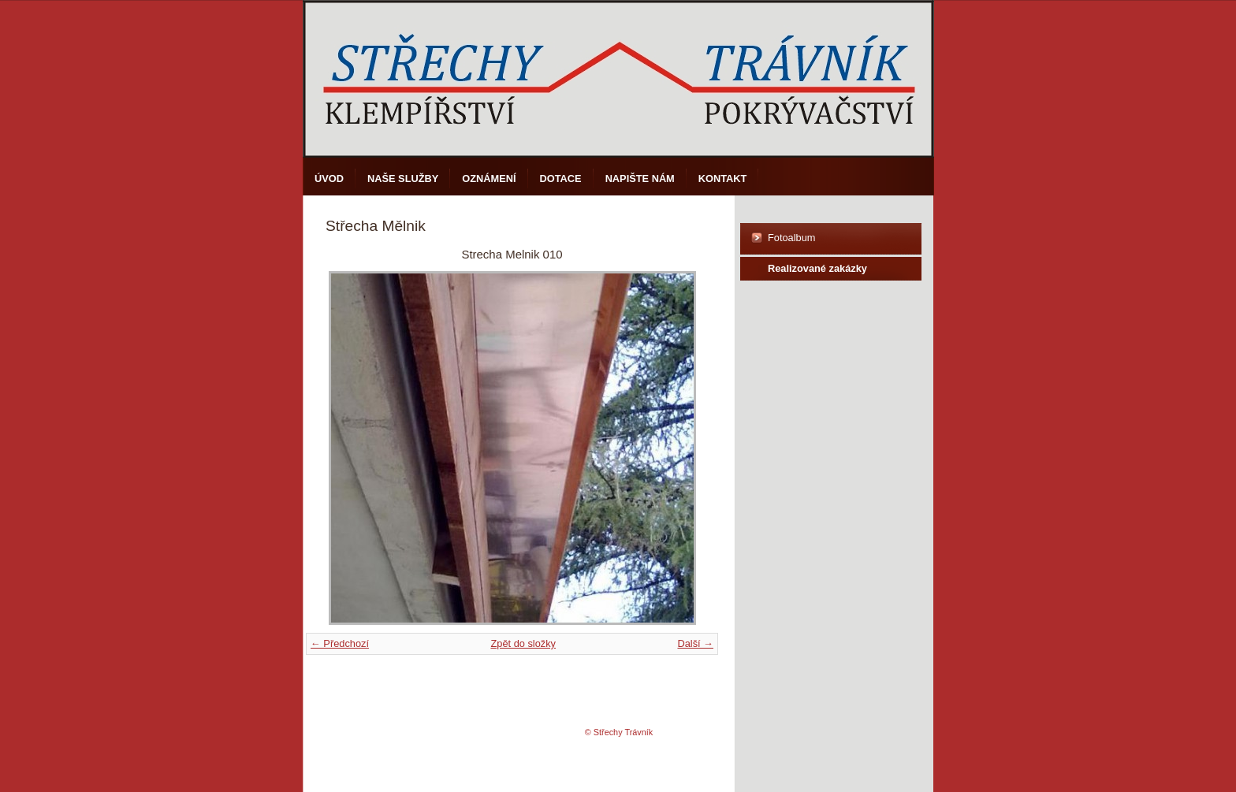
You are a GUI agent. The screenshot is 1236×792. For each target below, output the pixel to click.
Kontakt (722, 178)
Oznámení (489, 178)
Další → (695, 643)
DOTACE (561, 178)
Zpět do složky (523, 643)
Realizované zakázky (817, 268)
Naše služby (402, 178)
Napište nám (640, 178)
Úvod (329, 178)
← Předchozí (340, 643)
